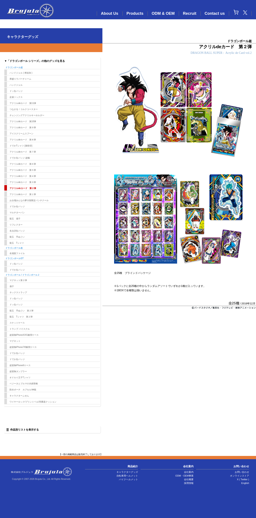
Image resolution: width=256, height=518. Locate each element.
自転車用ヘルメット (127, 475)
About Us (109, 13)
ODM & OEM (163, 13)
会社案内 (189, 472)
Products (134, 13)
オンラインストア (239, 475)
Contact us (215, 13)
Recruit (189, 13)
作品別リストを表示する (24, 429)
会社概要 (189, 479)
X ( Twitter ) (243, 479)
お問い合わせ (242, 472)
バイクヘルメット (128, 479)
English (245, 483)
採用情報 (189, 483)
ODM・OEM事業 (184, 475)
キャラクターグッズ (127, 472)
